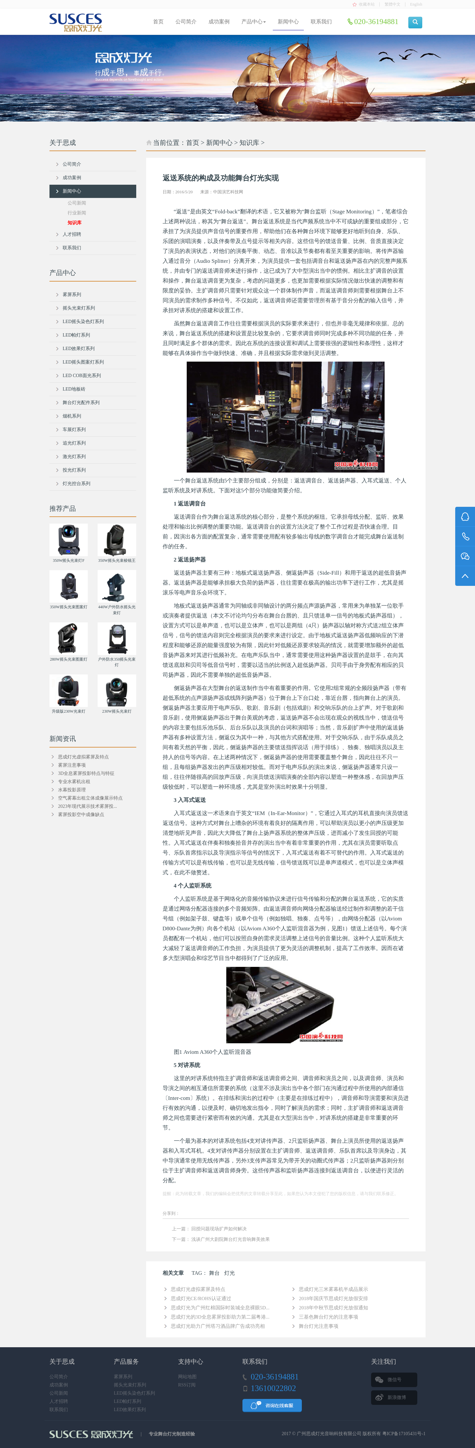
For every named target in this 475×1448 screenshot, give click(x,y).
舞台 (214, 1273)
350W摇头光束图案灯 (68, 607)
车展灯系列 (74, 429)
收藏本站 (367, 4)
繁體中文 (392, 4)
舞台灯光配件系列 (81, 402)
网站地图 (187, 1376)
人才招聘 (72, 234)
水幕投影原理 (72, 789)
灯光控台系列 (76, 483)
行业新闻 (77, 212)
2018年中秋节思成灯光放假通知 (333, 1307)
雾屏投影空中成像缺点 (81, 814)
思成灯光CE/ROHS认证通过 (201, 1298)
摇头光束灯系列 (79, 308)
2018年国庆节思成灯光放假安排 (333, 1298)
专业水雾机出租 (74, 781)
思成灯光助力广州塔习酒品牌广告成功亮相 (218, 1326)
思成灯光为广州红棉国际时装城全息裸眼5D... (220, 1307)
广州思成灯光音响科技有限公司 (329, 1433)
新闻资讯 (62, 738)
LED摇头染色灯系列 (83, 321)
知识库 (249, 142)
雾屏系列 (72, 294)
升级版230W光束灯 (68, 711)
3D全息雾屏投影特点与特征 (86, 773)
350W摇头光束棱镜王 (117, 560)
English (416, 4)
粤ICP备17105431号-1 (404, 1433)
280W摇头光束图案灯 (68, 659)
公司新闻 (77, 203)
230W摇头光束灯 (117, 711)
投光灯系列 (74, 470)
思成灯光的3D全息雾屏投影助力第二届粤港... (220, 1317)
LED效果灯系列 (79, 348)
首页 (158, 21)
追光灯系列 (74, 443)
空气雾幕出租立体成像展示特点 (90, 798)
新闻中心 (288, 21)
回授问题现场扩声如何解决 (219, 1228)
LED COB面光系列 (82, 375)
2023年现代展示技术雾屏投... (87, 806)
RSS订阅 (187, 1384)
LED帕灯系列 (76, 335)
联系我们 (321, 21)
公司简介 (186, 21)
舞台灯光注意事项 (318, 1326)
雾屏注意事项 (72, 765)
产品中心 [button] (253, 21)
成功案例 (219, 21)
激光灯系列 (74, 456)
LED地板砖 (74, 389)
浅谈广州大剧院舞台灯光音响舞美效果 (230, 1239)
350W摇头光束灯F (68, 560)
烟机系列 (72, 416)
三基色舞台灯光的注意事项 (328, 1317)
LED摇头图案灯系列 (83, 362)
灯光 (229, 1273)
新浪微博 (397, 1397)
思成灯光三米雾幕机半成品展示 (333, 1289)
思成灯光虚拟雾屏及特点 (198, 1289)
